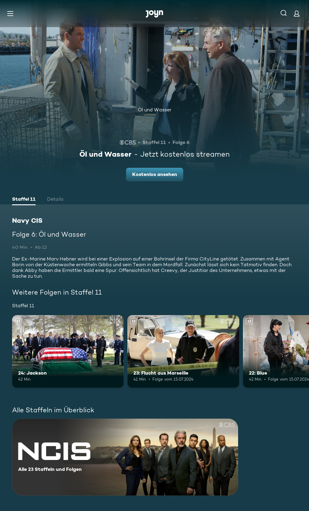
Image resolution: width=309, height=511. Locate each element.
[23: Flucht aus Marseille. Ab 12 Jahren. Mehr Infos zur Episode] (183, 351)
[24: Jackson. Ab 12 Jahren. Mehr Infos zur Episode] (68, 351)
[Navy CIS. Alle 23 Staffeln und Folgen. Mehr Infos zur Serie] (125, 457)
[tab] (24, 199)
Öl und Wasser (154, 110)
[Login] (296, 13)
